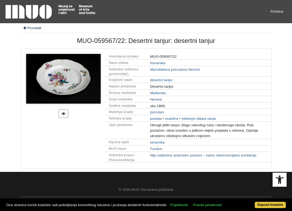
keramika (157, 142)
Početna (276, 11)
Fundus (156, 149)
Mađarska (158, 93)
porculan (157, 112)
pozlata (156, 119)
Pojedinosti (179, 205)
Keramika (157, 63)
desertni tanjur (161, 80)
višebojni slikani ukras (198, 119)
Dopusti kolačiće (270, 205)
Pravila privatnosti (207, 205)
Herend (156, 99)
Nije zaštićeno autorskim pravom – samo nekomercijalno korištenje (203, 155)
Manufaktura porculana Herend (175, 69)
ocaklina (171, 119)
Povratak (32, 28)
